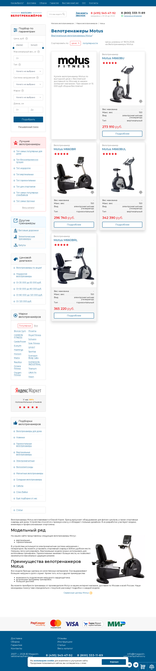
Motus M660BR (71, 147)
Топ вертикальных (25, 174)
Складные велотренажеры (29, 479)
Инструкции (64, 641)
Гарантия (54, 3)
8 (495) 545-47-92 (103, 13)
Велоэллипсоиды (24, 467)
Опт (84, 3)
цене (74, 43)
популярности (90, 43)
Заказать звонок (78, 14)
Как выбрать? (17, 3)
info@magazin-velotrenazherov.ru (134, 655)
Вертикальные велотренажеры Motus (71, 36)
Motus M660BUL (120, 147)
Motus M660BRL (71, 238)
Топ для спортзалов (25, 186)
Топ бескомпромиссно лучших (27, 161)
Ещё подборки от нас (26, 498)
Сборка (43, 3)
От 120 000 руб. (24, 301)
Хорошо (114, 662)
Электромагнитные (25, 461)
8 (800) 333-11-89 (133, 13)
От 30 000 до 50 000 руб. (28, 282)
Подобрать (28, 119)
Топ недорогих (23, 168)
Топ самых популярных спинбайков (27, 193)
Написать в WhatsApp (131, 16)
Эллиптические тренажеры (27, 237)
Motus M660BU (120, 56)
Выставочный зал (70, 3)
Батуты (22, 245)
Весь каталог (28, 207)
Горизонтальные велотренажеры (24, 444)
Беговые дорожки (29, 230)
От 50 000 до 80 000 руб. (29, 289)
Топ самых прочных (25, 201)
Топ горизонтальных (26, 180)
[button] (28, 71)
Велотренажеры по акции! (29, 268)
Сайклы (19, 486)
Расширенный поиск (28, 127)
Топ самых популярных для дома (29, 152)
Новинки (20, 437)
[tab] (25, 326)
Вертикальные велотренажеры (24, 453)
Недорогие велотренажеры (24, 275)
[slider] (13, 48)
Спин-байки (22, 492)
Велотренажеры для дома (29, 431)
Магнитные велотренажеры (29, 473)
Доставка (31, 3)
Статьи (19, 510)
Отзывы (62, 638)
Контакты (93, 3)
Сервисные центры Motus (78, 593)
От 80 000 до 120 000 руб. (29, 295)
